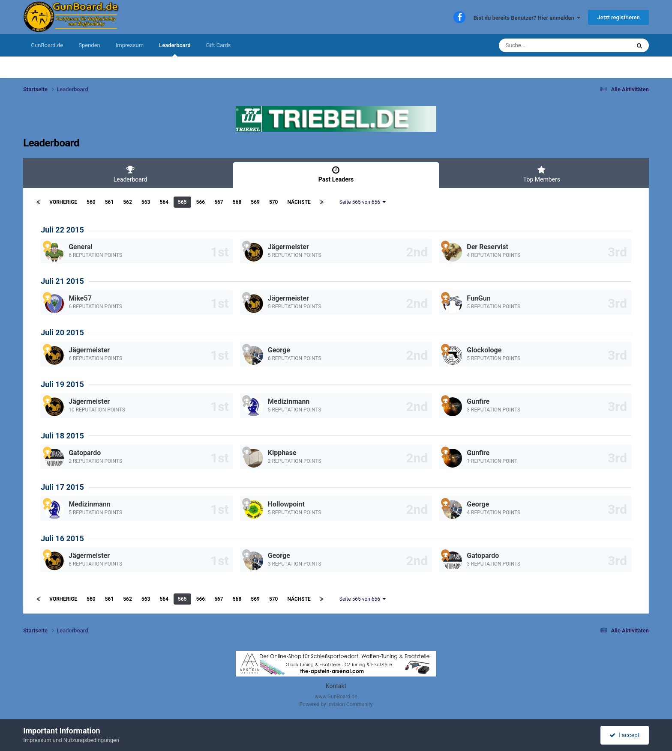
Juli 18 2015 (62, 435)
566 (200, 202)
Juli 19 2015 (62, 384)
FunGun (478, 298)
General (81, 247)
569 (255, 202)
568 (237, 202)
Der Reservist (487, 247)
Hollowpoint (286, 504)
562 (127, 202)
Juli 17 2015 (62, 487)
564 (163, 202)
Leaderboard (175, 49)
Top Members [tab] (541, 174)
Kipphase (282, 453)
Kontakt (336, 685)
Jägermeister (288, 247)
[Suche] (548, 45)
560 (91, 202)
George (279, 350)
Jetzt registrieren (618, 17)
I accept (624, 735)
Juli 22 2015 (62, 229)
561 (109, 202)
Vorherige (63, 202)
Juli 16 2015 (62, 538)
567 (218, 202)
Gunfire (478, 401)
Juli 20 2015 (62, 332)
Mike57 (80, 298)
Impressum (130, 45)
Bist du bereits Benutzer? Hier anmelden (527, 18)
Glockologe (484, 350)
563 (145, 202)
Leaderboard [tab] (130, 174)
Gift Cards (218, 45)
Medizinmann (289, 401)
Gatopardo (85, 453)
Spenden (89, 45)
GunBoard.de (47, 45)
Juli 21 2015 (62, 281)
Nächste (298, 202)
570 (273, 202)
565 (182, 202)
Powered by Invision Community (336, 704)
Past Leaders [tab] (336, 174)
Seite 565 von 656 (362, 202)
